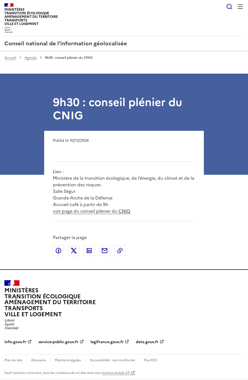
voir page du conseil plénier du (91, 211)
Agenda (30, 57)
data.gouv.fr (147, 342)
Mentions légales (68, 360)
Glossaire (38, 360)
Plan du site (13, 360)
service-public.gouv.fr (58, 342)
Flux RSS (150, 360)
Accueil (10, 57)
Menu (240, 6)
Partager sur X (73, 250)
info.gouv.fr (15, 342)
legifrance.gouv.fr (107, 342)
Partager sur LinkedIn (89, 250)
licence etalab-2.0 (116, 372)
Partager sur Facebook (58, 250)
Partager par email (104, 250)
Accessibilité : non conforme (112, 360)
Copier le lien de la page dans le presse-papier (119, 250)
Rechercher (229, 6)
